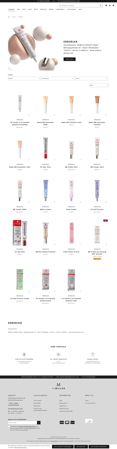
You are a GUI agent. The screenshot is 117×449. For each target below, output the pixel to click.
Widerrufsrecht (64, 408)
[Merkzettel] (106, 6)
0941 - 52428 (14, 403)
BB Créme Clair (71, 169)
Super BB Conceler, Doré (71, 124)
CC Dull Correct (97, 211)
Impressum (62, 406)
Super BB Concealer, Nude (45, 125)
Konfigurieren (81, 446)
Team (86, 400)
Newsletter (37, 406)
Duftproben (37, 403)
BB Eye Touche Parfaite (45, 253)
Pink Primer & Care (71, 253)
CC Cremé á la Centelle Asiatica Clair (71, 301)
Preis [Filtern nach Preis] (91, 80)
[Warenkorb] (113, 6)
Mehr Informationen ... (21, 447)
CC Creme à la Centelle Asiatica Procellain (19, 125)
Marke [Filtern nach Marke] (24, 80)
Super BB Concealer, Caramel (97, 125)
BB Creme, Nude (20, 211)
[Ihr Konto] (110, 6)
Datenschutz (63, 403)
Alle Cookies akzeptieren (99, 446)
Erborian (20, 121)
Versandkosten (54, 441)
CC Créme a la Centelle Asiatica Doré (45, 301)
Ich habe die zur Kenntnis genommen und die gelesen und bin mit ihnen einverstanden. (25, 428)
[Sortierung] (99, 87)
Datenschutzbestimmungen (27, 426)
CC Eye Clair (20, 253)
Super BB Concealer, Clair (20, 169)
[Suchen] (100, 6)
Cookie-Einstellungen (66, 411)
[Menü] (98, 420)
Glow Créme (71, 211)
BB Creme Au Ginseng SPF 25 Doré (97, 255)
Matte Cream (45, 211)
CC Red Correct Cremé (20, 300)
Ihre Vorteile (37, 400)
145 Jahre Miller (90, 403)
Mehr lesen (69, 60)
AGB (60, 400)
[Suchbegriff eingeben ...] (79, 6)
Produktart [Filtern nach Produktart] (58, 80)
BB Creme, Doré (97, 169)
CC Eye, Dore (45, 169)
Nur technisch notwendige (63, 446)
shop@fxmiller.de (13, 405)
